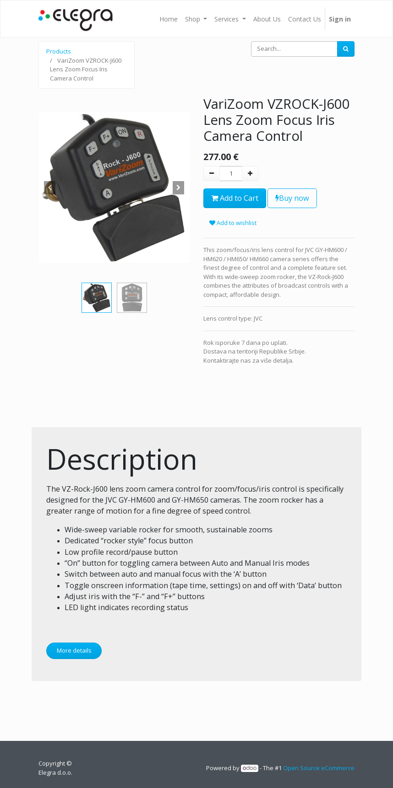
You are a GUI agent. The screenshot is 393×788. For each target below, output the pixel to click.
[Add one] (250, 174)
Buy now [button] (292, 198)
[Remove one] (211, 174)
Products (58, 51)
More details (74, 650)
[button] (49, 187)
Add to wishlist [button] (233, 223)
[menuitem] (168, 18)
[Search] (346, 49)
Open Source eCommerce (319, 768)
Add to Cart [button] (234, 198)
